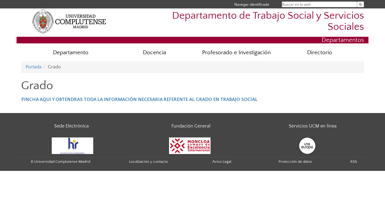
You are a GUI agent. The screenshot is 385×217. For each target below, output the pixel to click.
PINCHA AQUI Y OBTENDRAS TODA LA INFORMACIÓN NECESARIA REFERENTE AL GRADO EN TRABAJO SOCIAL (139, 99)
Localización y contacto (148, 161)
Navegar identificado (251, 4)
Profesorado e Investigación (236, 52)
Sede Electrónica (71, 126)
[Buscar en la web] (360, 4)
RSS (353, 161)
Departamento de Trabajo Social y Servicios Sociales (268, 21)
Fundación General (191, 126)
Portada (34, 67)
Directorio (319, 52)
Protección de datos (295, 161)
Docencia (154, 52)
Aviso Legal (221, 161)
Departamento (70, 52)
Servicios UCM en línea (313, 126)
